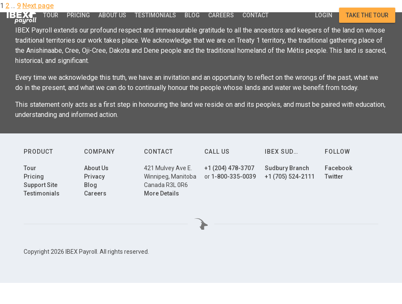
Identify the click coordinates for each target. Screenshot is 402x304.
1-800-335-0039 (233, 176)
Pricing (78, 15)
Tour (50, 15)
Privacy (94, 176)
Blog (192, 15)
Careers (221, 15)
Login (323, 15)
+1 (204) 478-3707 (229, 168)
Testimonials (155, 15)
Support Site (40, 185)
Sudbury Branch (287, 168)
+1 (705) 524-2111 (290, 176)
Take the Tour (367, 15)
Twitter (334, 176)
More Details (161, 193)
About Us (112, 15)
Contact (255, 15)
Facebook (338, 168)
